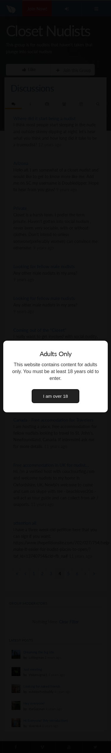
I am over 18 (55, 396)
